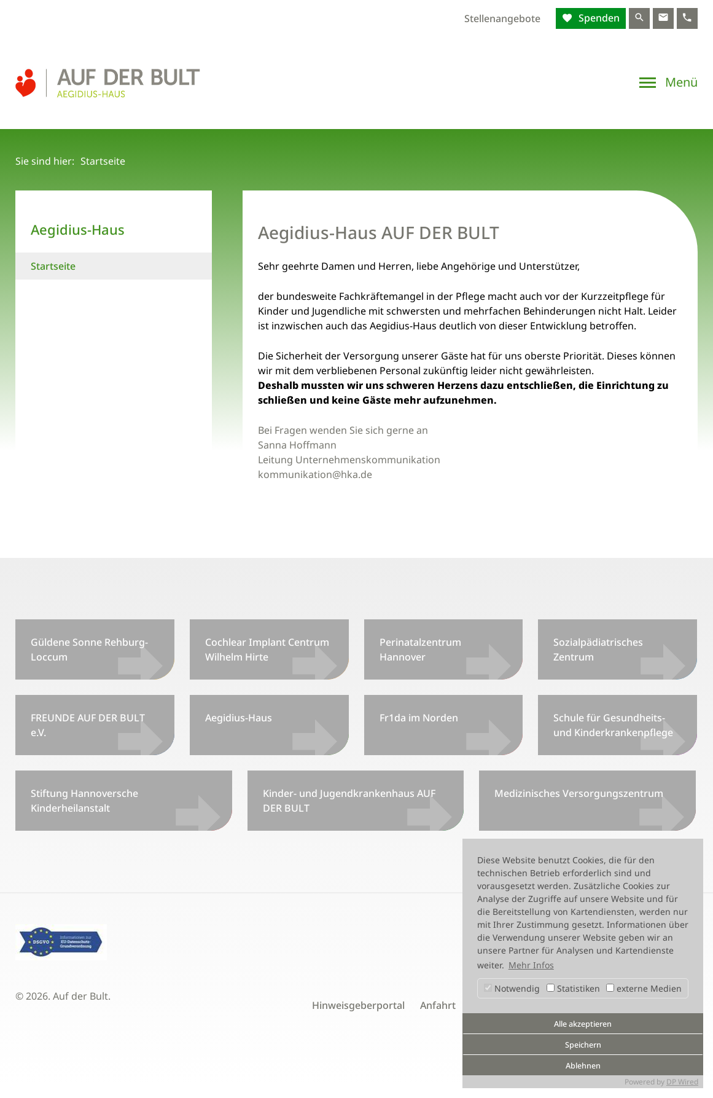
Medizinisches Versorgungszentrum (578, 793)
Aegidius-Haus (238, 717)
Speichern (583, 1045)
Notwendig (512, 988)
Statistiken (573, 988)
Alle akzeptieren (583, 1024)
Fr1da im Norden (419, 717)
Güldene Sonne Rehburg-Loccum (89, 649)
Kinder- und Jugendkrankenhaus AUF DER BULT (349, 800)
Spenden (598, 18)
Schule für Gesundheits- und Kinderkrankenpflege (613, 725)
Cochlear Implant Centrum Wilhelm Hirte (267, 649)
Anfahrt (438, 1005)
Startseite (53, 266)
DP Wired (682, 1081)
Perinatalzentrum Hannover (420, 649)
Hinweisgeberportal (358, 1005)
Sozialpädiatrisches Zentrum (598, 649)
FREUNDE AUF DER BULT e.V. (88, 725)
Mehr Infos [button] (531, 965)
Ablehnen (583, 1066)
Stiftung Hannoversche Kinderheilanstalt (84, 800)
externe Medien (644, 988)
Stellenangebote (502, 18)
